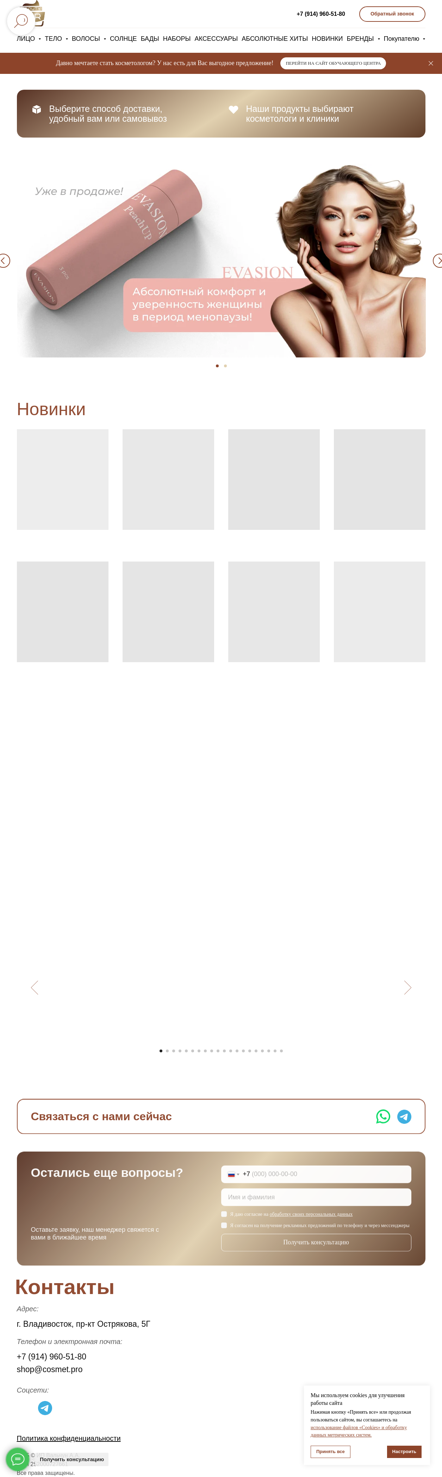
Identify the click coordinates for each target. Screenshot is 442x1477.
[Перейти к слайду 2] (167, 1051)
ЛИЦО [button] (27, 38)
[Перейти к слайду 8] (205, 1051)
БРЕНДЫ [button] (361, 38)
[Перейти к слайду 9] (211, 1051)
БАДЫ (150, 38)
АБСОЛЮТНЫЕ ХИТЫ (275, 38)
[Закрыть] (431, 63)
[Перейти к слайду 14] (243, 1051)
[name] (316, 1204)
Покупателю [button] (402, 38)
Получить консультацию (316, 1249)
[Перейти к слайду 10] (218, 1051)
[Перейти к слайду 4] (180, 1051)
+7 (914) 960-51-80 (321, 14)
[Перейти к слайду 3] (173, 1051)
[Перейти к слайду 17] (262, 1051)
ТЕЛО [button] (54, 38)
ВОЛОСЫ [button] (87, 38)
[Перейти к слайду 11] (224, 1051)
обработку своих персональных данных (311, 1221)
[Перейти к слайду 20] (281, 1051)
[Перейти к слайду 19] (275, 1051)
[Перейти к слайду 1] (161, 1051)
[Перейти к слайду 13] (237, 1051)
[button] (392, 14)
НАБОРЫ (177, 38)
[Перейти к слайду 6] (192, 1051)
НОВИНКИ (327, 38)
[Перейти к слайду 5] (186, 1051)
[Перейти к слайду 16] (256, 1051)
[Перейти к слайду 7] (199, 1051)
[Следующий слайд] (407, 988)
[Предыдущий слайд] (34, 988)
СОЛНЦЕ (123, 38)
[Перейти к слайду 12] (230, 1051)
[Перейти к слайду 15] (249, 1051)
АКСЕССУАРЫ (216, 38)
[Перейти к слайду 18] (268, 1051)
